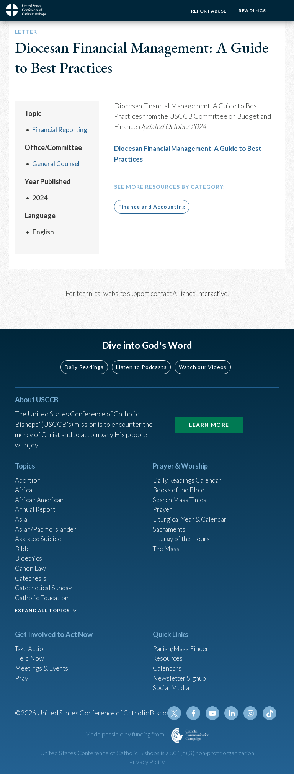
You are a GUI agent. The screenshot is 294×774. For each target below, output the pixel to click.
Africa (24, 479)
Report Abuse (206, 11)
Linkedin (233, 713)
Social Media (172, 685)
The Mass (167, 541)
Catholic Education (43, 593)
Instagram (251, 713)
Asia (21, 510)
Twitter (178, 713)
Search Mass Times (181, 489)
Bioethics (29, 551)
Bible (23, 541)
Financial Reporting (61, 129)
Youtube (215, 713)
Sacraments (170, 520)
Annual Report (36, 500)
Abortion (28, 469)
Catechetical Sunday (45, 582)
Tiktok (270, 713)
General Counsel (57, 163)
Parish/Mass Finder (182, 644)
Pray (22, 675)
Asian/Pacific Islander (46, 520)
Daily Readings (84, 355)
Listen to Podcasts (141, 355)
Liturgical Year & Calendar (192, 510)
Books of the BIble (180, 479)
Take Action (32, 644)
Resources (168, 654)
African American (40, 489)
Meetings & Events (43, 665)
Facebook (196, 713)
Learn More (209, 413)
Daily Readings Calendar (190, 469)
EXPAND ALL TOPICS (42, 606)
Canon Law (31, 562)
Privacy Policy (147, 762)
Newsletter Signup (181, 675)
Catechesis (31, 572)
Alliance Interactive (200, 293)
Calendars (168, 665)
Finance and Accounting (152, 206)
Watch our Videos (203, 355)
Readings (251, 10)
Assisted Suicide (39, 531)
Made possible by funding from (125, 734)
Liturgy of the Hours (182, 531)
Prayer (163, 500)
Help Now (30, 654)
